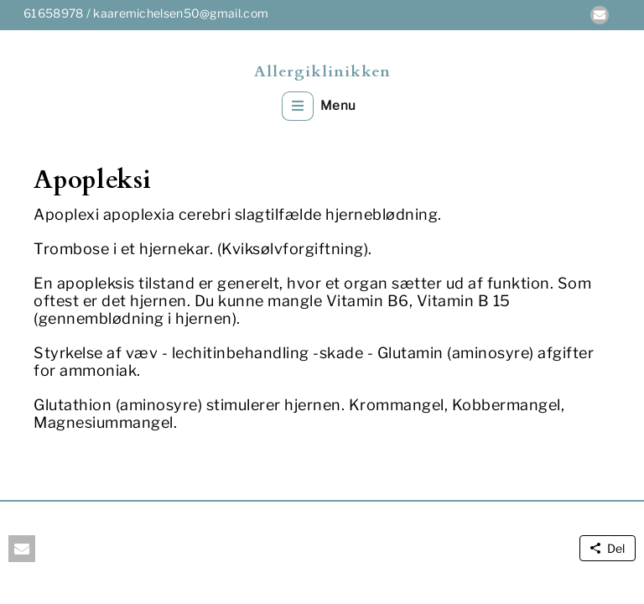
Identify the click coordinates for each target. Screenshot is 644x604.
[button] (599, 15)
